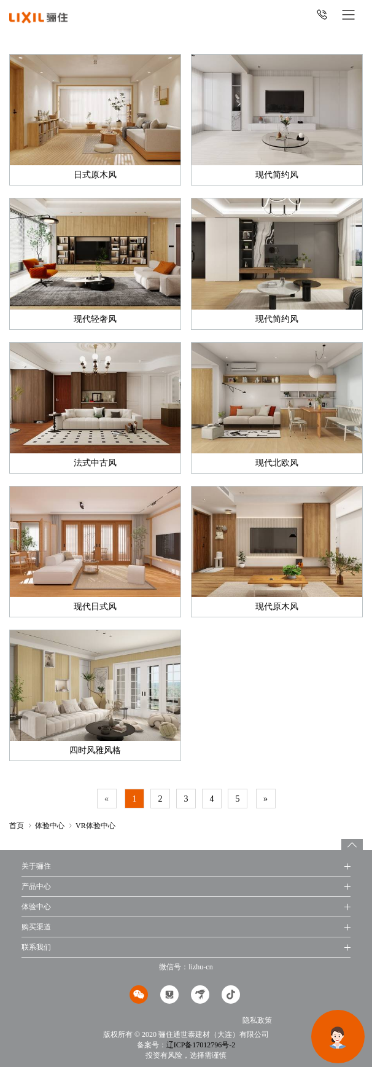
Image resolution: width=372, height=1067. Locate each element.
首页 (16, 825)
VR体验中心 (95, 825)
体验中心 (49, 825)
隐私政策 (257, 1020)
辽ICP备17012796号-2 (201, 1045)
